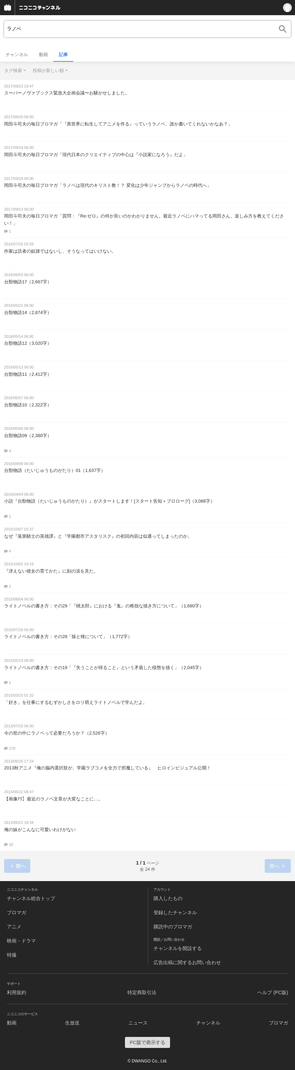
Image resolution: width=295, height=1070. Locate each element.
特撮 (12, 955)
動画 (43, 54)
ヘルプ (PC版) (272, 992)
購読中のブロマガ (173, 926)
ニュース (138, 1023)
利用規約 (16, 992)
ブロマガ (16, 912)
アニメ (14, 926)
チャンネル (17, 54)
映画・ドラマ (21, 940)
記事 (63, 54)
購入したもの (168, 898)
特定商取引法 (141, 992)
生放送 (72, 1023)
